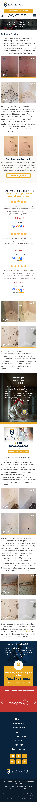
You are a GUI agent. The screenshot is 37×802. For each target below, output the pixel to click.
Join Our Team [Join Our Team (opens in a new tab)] (18, 736)
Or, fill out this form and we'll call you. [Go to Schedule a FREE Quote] (18, 683)
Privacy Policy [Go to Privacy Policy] (21, 787)
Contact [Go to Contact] (18, 744)
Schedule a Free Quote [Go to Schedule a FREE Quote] (18, 452)
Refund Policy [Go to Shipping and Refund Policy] (24, 789)
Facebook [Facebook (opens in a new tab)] (18, 756)
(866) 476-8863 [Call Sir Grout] (17, 15)
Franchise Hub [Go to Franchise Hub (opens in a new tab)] (18, 791)
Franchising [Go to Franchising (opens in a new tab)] (18, 749)
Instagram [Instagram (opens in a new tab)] (12, 756)
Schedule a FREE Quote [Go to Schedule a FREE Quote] (18, 11)
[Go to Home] (18, 5)
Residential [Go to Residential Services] (19, 723)
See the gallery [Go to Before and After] (18, 175)
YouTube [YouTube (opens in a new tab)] (12, 761)
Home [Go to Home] (18, 719)
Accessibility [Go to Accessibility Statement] (9, 787)
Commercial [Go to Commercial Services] (18, 727)
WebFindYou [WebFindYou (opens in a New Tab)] (28, 799)
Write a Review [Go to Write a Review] (2, 15)
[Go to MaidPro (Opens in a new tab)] (18, 702)
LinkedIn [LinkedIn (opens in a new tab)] (18, 761)
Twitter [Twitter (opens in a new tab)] (24, 756)
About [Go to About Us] (18, 740)
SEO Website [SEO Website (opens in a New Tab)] (8, 799)
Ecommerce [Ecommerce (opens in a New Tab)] (17, 799)
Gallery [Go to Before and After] (18, 732)
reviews (24, 570)
